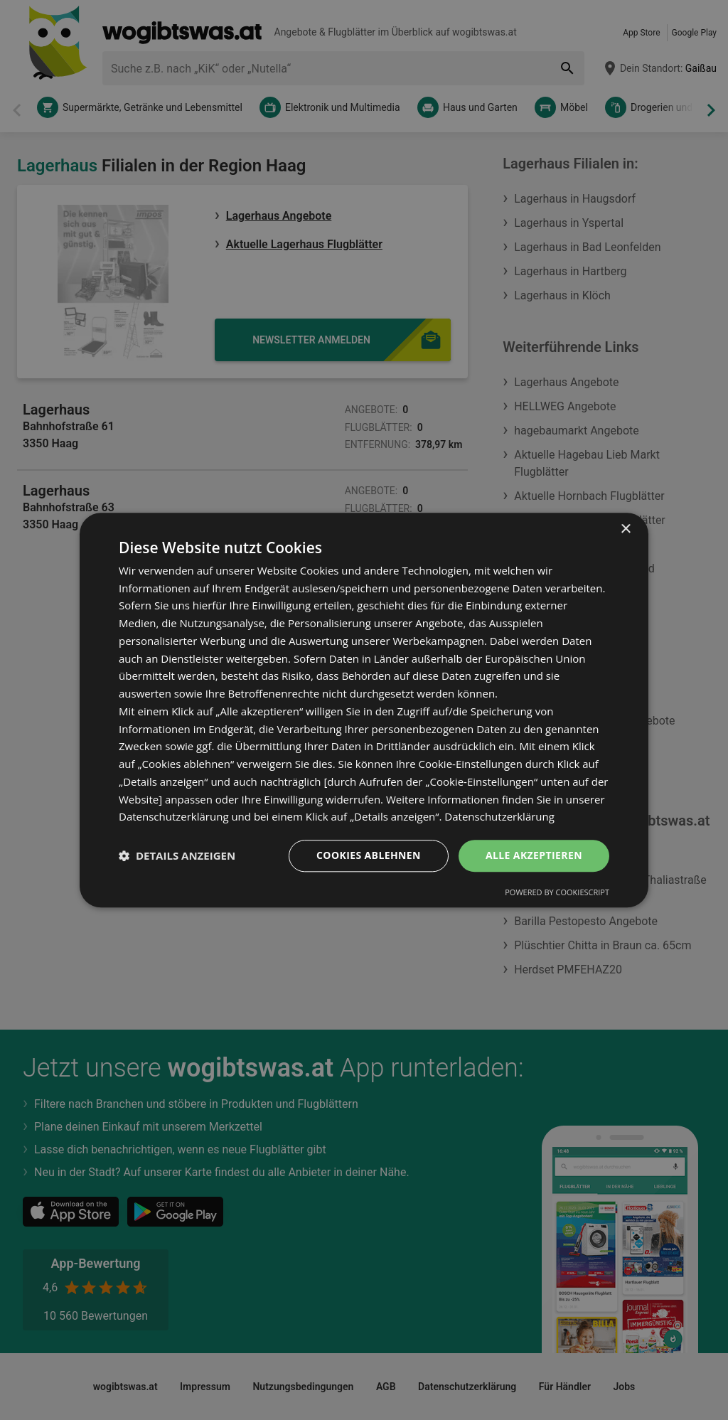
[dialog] (364, 710)
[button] (177, 856)
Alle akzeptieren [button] (534, 855)
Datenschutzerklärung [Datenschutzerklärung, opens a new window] (499, 817)
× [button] (625, 529)
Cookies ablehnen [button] (368, 855)
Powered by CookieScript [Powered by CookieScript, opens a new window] (557, 892)
